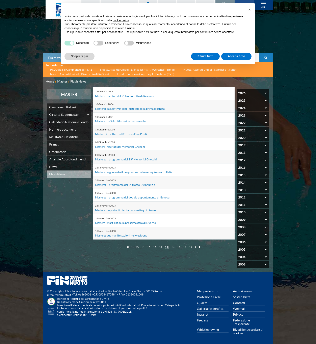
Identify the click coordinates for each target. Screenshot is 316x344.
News (53, 166)
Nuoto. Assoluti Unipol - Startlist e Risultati (210, 69)
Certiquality (78, 314)
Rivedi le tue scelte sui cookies (248, 331)
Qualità (202, 303)
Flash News (57, 174)
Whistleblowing (208, 329)
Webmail (239, 308)
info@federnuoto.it (59, 294)
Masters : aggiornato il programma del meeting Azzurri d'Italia (137, 172)
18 (184, 247)
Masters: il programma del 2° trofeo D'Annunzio (128, 184)
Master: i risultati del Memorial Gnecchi (122, 146)
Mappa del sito (207, 291)
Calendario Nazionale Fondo (68, 122)
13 (154, 247)
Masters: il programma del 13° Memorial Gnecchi (129, 159)
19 (190, 247)
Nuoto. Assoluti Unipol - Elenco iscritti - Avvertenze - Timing (137, 69)
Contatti (239, 303)
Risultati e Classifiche (64, 137)
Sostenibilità (241, 297)
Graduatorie (57, 152)
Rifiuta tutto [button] (205, 56)
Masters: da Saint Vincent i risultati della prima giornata (133, 108)
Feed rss (202, 320)
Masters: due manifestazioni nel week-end (124, 235)
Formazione (57, 58)
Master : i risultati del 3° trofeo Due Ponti (123, 134)
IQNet (92, 314)
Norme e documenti (63, 129)
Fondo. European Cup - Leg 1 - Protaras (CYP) (145, 74)
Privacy (238, 314)
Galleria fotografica (210, 308)
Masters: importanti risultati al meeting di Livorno (129, 210)
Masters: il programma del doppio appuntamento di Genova (136, 197)
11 (142, 247)
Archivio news (243, 291)
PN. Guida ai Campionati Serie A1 (71, 69)
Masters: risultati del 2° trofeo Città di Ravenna (127, 96)
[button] (249, 9)
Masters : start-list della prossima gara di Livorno (128, 222)
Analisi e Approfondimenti (67, 159)
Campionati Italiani (62, 107)
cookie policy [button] (121, 20)
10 (137, 247)
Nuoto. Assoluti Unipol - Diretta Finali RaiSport (79, 74)
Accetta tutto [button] (236, 56)
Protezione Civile (209, 297)
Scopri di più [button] (79, 56)
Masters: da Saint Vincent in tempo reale (123, 121)
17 (178, 247)
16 (173, 247)
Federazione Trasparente (241, 322)
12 (148, 247)
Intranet (202, 314)
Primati (54, 144)
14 (160, 247)
